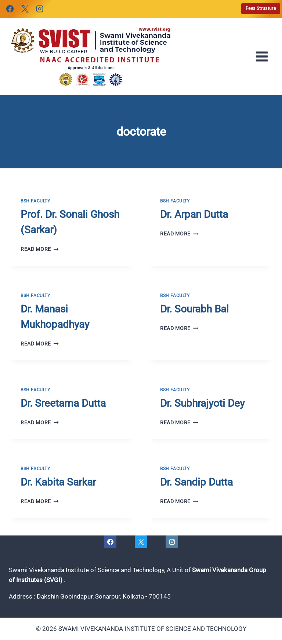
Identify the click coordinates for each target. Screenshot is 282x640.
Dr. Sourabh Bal (194, 309)
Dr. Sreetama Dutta (63, 403)
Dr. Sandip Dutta (196, 482)
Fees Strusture (261, 8)
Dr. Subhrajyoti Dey (202, 403)
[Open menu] (264, 56)
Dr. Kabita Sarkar (58, 482)
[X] (24, 8)
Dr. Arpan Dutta (194, 214)
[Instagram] (39, 8)
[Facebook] (10, 8)
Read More (40, 249)
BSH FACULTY (35, 201)
